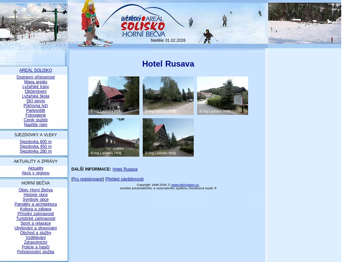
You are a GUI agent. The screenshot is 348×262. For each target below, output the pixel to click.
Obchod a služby (35, 232)
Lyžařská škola (35, 96)
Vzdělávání (35, 237)
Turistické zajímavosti (35, 218)
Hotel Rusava (124, 169)
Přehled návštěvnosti (124, 179)
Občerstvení (36, 91)
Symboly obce (36, 199)
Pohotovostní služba (35, 251)
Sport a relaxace (35, 223)
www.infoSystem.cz (185, 185)
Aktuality (35, 168)
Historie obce (35, 194)
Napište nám (35, 124)
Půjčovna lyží (35, 105)
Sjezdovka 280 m (36, 151)
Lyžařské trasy (35, 86)
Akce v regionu (35, 173)
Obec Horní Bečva (36, 190)
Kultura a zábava (35, 209)
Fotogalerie (35, 115)
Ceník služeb (36, 120)
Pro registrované (87, 179)
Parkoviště (35, 110)
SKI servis (35, 101)
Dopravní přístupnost (36, 77)
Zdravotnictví (36, 242)
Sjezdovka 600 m (36, 141)
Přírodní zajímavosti (35, 213)
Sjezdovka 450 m (36, 146)
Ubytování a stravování (36, 228)
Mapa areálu (35, 82)
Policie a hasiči (35, 247)
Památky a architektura (36, 204)
